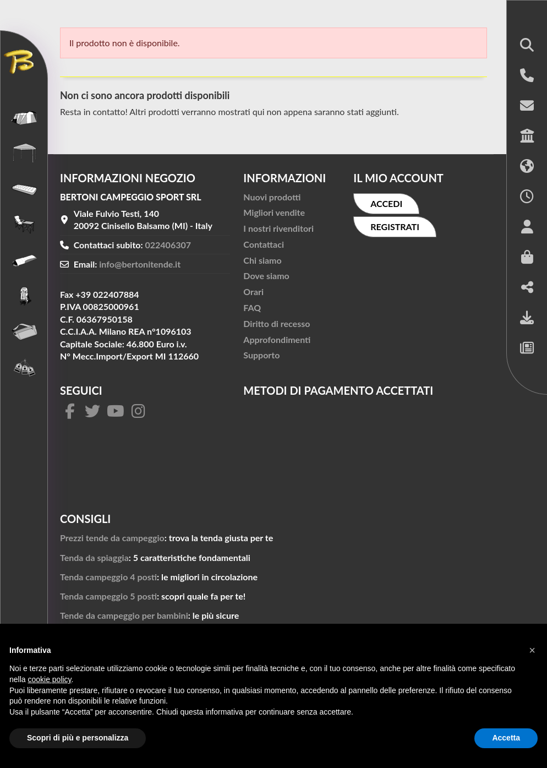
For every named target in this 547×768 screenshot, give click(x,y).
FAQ (252, 307)
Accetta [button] (506, 737)
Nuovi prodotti (271, 197)
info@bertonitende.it (139, 264)
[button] (527, 46)
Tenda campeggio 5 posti (108, 596)
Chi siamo (262, 260)
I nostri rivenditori (278, 228)
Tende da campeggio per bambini (124, 615)
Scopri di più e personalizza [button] (77, 737)
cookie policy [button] (49, 679)
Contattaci (263, 244)
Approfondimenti (276, 339)
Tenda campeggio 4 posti (108, 576)
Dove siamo (266, 275)
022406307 (168, 244)
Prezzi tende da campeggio (112, 537)
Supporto (261, 355)
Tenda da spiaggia (94, 557)
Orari (253, 291)
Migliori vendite (274, 212)
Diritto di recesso (276, 323)
